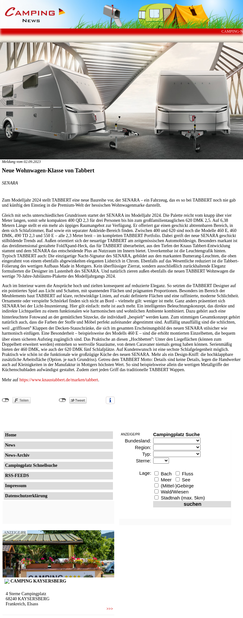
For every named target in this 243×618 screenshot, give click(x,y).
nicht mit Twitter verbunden (62, 400)
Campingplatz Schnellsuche (31, 465)
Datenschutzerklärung (26, 495)
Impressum (15, 485)
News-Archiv (17, 455)
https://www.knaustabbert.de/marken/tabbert (58, 379)
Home (10, 435)
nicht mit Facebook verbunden (5, 400)
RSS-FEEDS (17, 475)
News (10, 445)
